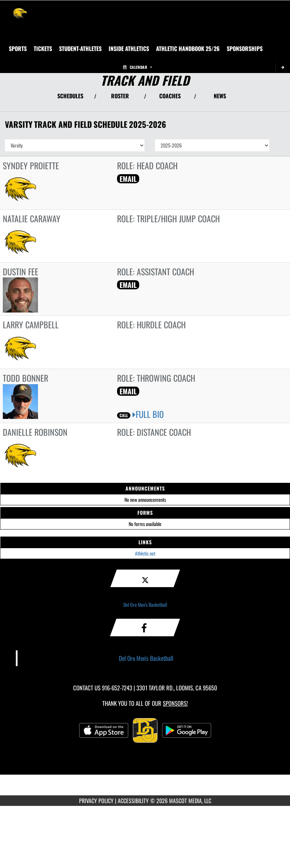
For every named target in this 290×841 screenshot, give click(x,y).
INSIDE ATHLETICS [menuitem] (129, 48)
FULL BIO (148, 414)
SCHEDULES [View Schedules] (70, 95)
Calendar (137, 67)
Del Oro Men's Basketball (145, 604)
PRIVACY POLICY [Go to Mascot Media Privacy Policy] (96, 800)
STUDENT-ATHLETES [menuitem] (80, 48)
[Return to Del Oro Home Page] (19, 9)
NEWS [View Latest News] (220, 95)
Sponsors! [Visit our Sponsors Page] (175, 703)
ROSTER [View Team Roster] (120, 95)
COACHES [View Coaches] (170, 95)
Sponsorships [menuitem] (245, 48)
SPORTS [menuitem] (18, 48)
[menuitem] (43, 48)
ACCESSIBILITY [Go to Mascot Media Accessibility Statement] (133, 800)
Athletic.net (145, 553)
